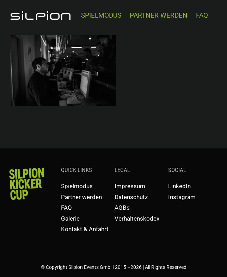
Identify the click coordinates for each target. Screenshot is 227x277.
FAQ (66, 207)
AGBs (122, 207)
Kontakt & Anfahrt (85, 229)
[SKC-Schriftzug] (26, 168)
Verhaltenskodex (137, 218)
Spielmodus (77, 186)
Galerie (70, 218)
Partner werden (81, 197)
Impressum (130, 186)
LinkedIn (179, 186)
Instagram (182, 197)
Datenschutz (131, 197)
